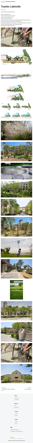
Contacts (16, 413)
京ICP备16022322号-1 (14, 429)
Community (16, 407)
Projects (16, 421)
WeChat (16, 397)
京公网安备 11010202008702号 (16, 431)
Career (16, 415)
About (15, 405)
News (16, 423)
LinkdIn (16, 399)
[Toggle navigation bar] (1, 1)
